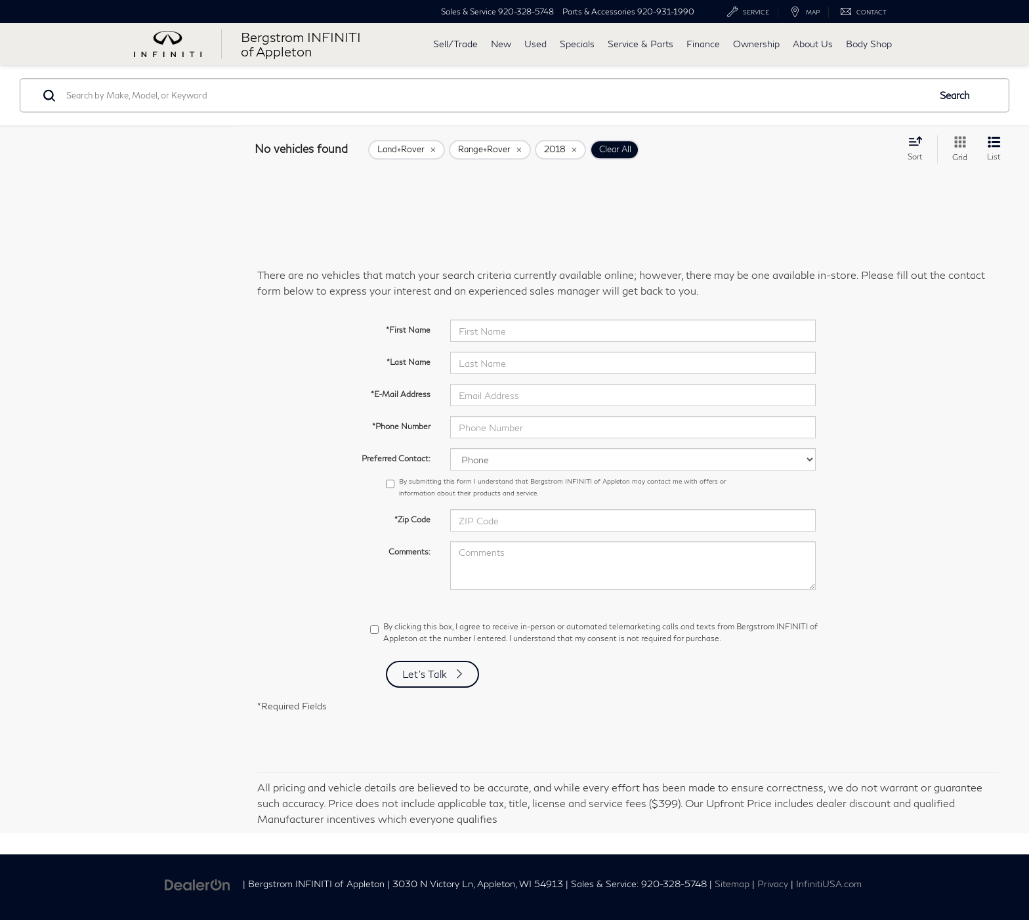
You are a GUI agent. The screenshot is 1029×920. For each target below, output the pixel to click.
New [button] (501, 43)
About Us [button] (813, 43)
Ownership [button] (756, 43)
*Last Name (408, 362)
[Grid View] (957, 149)
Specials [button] (577, 43)
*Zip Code (412, 519)
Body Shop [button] (869, 43)
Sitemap (732, 884)
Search (955, 95)
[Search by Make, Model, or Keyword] (496, 95)
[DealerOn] (197, 883)
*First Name (408, 330)
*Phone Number (401, 426)
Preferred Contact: (396, 458)
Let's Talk (425, 674)
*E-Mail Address (400, 394)
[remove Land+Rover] (406, 149)
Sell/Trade (455, 43)
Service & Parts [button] (640, 43)
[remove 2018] (560, 149)
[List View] (994, 149)
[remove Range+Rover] (490, 149)
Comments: (409, 551)
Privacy (772, 884)
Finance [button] (703, 43)
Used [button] (535, 43)
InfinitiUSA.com (829, 884)
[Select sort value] (919, 148)
